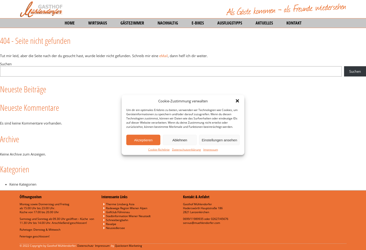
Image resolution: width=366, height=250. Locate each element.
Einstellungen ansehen (219, 140)
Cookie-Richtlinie (159, 150)
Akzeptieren (143, 140)
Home (70, 23)
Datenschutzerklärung (186, 150)
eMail (163, 55)
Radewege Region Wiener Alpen (126, 208)
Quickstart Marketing (128, 246)
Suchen (6, 64)
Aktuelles (264, 23)
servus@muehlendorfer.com (201, 223)
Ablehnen (179, 140)
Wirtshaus (97, 23)
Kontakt (294, 23)
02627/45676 (219, 219)
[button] (237, 101)
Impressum (210, 150)
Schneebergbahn (117, 220)
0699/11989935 (193, 219)
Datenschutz (85, 246)
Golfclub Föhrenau (118, 212)
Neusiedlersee (115, 228)
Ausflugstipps (229, 23)
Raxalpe (111, 224)
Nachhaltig (168, 23)
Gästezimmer (132, 23)
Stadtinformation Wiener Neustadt (128, 216)
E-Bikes (198, 23)
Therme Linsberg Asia (120, 204)
